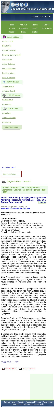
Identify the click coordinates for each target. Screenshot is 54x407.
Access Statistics (9, 118)
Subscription (46, 28)
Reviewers (23, 28)
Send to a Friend (8, 78)
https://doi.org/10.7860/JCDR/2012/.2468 (15, 208)
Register (12, 32)
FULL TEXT (6, 362)
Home (11, 25)
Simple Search (8, 86)
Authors (12, 28)
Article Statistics (8, 64)
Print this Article (8, 73)
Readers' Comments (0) (11, 55)
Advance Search (8, 91)
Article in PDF (7, 41)
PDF (16, 362)
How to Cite (6, 46)
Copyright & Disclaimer (21, 404)
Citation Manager (9, 50)
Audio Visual (7, 59)
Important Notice (9, 174)
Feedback (30, 402)
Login (23, 32)
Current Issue (7, 100)
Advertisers (6, 113)
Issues (35, 25)
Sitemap (7, 402)
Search (35, 28)
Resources (6, 122)
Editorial (47, 25)
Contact (35, 32)
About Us (23, 25)
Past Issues (6, 104)
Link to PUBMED (9, 69)
